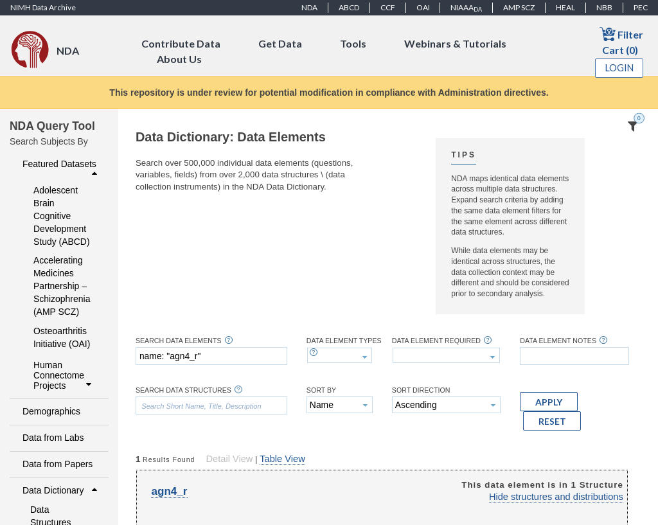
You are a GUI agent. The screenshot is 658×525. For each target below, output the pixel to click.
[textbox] (211, 356)
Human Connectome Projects (63, 375)
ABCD (349, 7)
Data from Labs (53, 437)
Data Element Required (436, 340)
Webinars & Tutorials (455, 43)
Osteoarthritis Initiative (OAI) (61, 337)
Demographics (51, 411)
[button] (549, 401)
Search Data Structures (183, 390)
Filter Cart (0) (621, 41)
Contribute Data (180, 43)
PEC (641, 7)
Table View (282, 459)
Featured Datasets (61, 168)
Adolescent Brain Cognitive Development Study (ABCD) (61, 216)
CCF (387, 7)
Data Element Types (344, 340)
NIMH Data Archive (43, 7)
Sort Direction (421, 390)
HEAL (565, 7)
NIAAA (466, 8)
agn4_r (169, 491)
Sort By (321, 390)
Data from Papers (57, 464)
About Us (179, 59)
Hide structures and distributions (556, 497)
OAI (423, 7)
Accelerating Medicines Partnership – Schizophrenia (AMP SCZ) (61, 286)
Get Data (280, 43)
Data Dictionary (61, 490)
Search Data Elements (179, 340)
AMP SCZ (519, 7)
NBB (604, 7)
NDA (309, 7)
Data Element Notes (558, 340)
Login (619, 67)
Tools (353, 43)
